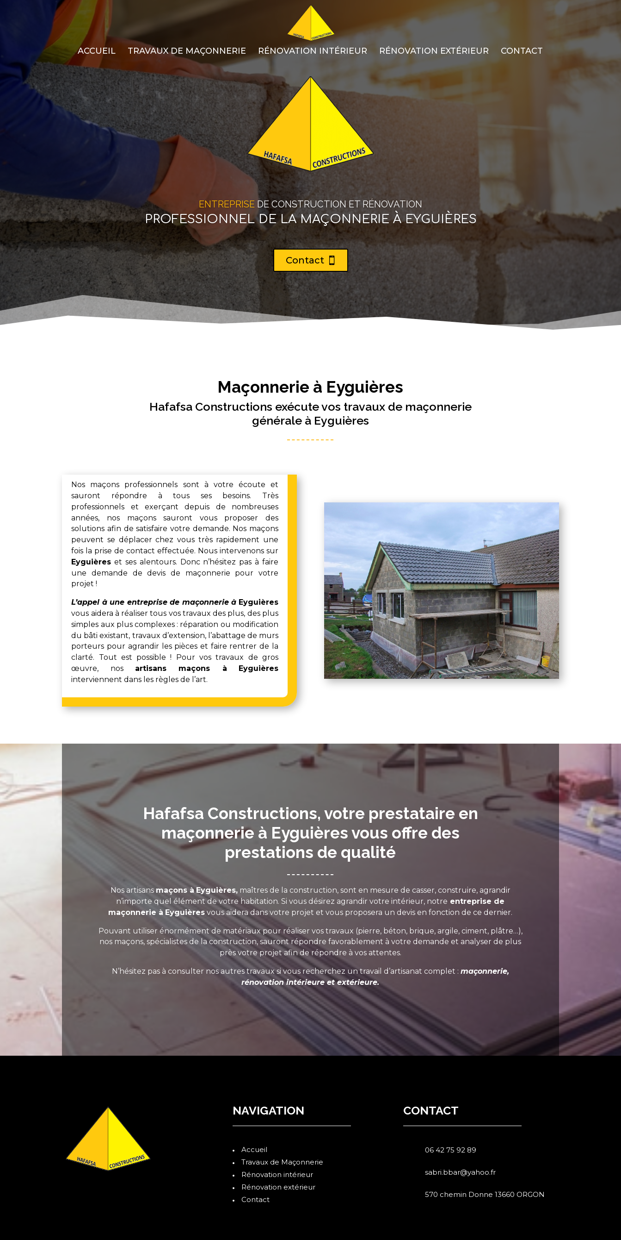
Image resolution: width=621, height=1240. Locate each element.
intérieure (305, 982)
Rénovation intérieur (312, 52)
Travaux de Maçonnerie (187, 52)
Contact (522, 52)
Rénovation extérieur (434, 52)
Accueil (97, 52)
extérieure (357, 982)
